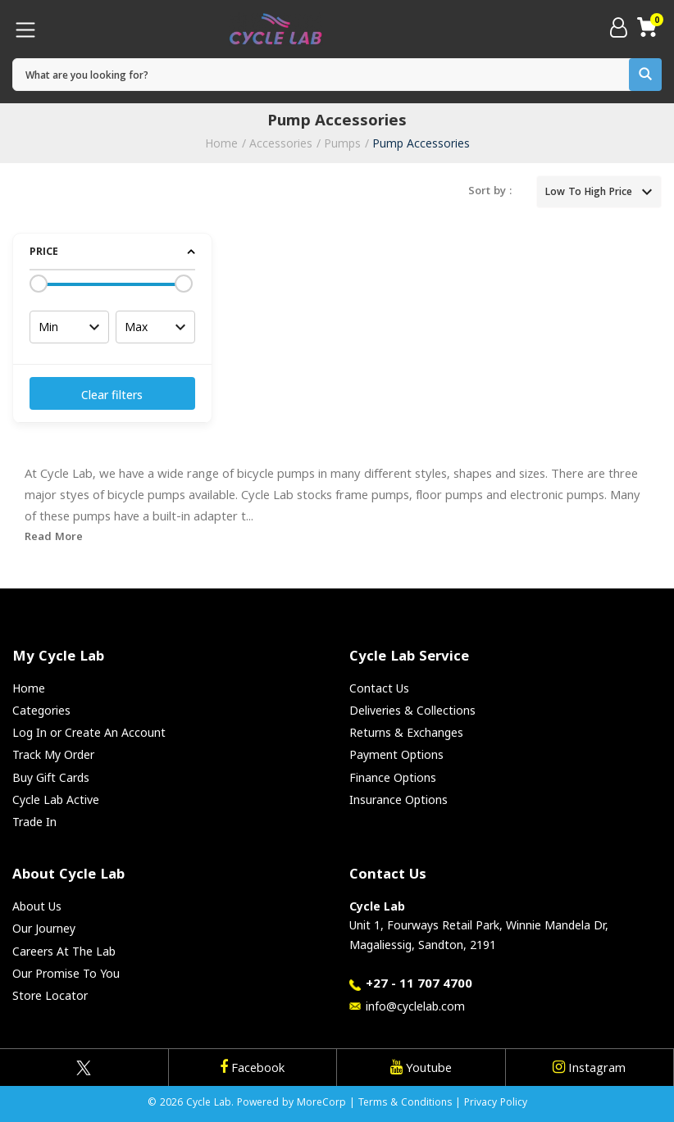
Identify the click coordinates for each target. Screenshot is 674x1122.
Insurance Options (398, 799)
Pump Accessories (421, 143)
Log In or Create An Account (89, 732)
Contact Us (379, 688)
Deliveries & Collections (412, 710)
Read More (54, 538)
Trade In (34, 821)
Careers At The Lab (64, 951)
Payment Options (396, 754)
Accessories (280, 143)
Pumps (342, 143)
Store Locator (50, 995)
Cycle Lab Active (55, 799)
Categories (41, 710)
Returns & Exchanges (406, 732)
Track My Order (53, 754)
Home (221, 143)
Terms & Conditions (405, 1103)
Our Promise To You (66, 973)
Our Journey (43, 928)
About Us (36, 906)
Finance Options (392, 777)
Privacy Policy (495, 1103)
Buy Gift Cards (50, 777)
